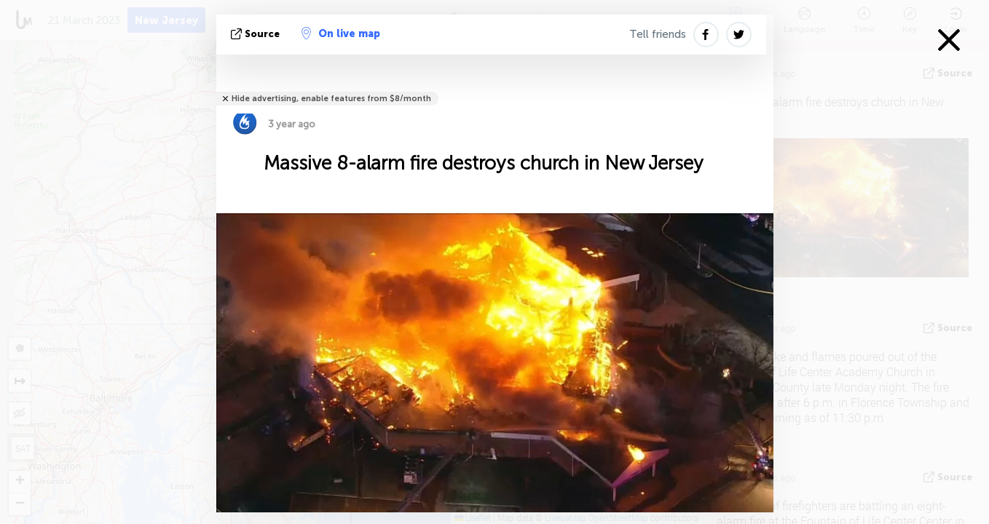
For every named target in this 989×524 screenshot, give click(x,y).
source (257, 33)
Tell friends (657, 34)
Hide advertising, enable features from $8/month (331, 98)
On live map (341, 33)
